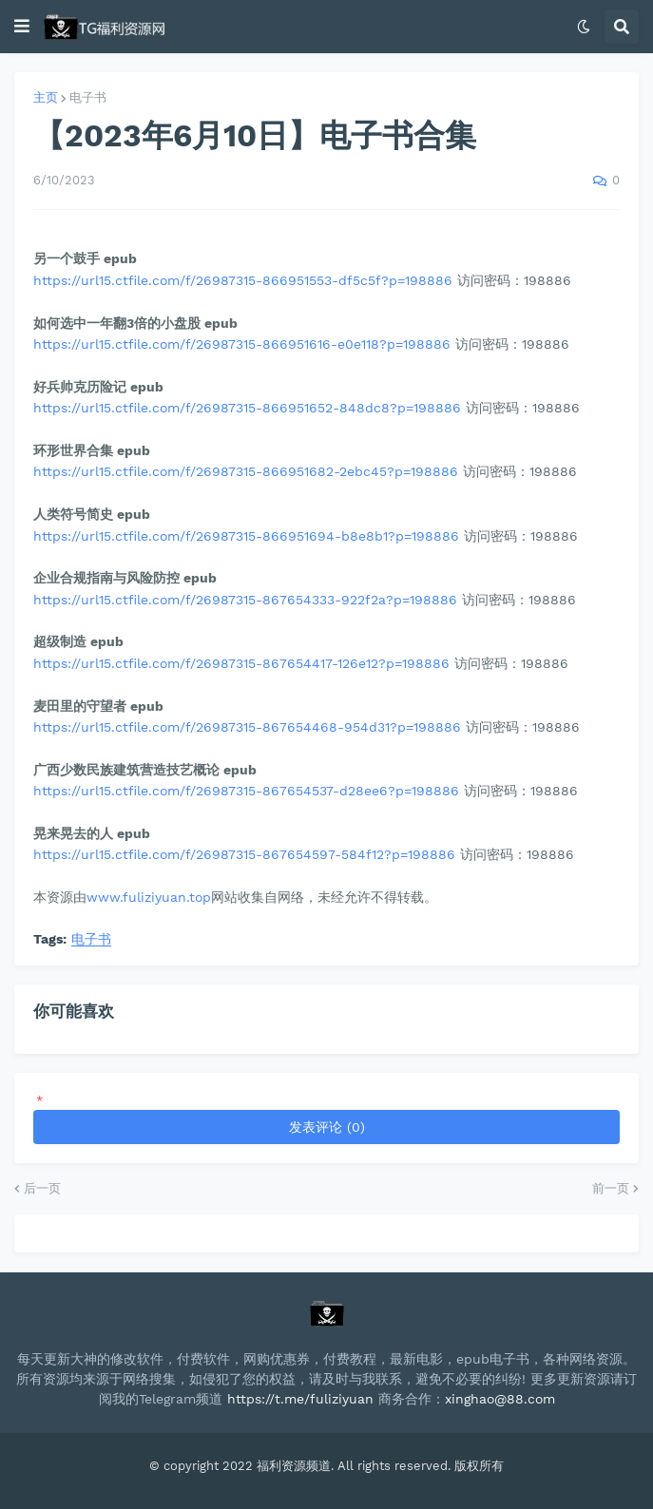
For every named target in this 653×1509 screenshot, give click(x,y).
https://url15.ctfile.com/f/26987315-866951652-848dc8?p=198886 (247, 407)
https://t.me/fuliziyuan (300, 1398)
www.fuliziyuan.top (148, 897)
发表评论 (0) (327, 1127)
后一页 (42, 1188)
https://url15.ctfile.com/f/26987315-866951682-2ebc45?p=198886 (245, 471)
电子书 (87, 97)
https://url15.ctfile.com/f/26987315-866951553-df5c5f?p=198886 (242, 280)
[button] (22, 27)
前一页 (610, 1188)
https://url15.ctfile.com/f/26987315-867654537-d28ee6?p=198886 (246, 790)
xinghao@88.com (500, 1398)
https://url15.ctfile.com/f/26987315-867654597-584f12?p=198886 (244, 854)
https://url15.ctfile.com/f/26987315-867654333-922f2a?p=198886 (245, 599)
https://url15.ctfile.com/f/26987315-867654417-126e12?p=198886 (241, 663)
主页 (45, 97)
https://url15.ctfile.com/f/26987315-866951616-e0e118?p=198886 (242, 344)
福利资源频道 (294, 1466)
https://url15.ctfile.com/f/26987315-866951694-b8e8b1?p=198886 (246, 536)
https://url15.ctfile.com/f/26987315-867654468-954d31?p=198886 (247, 727)
